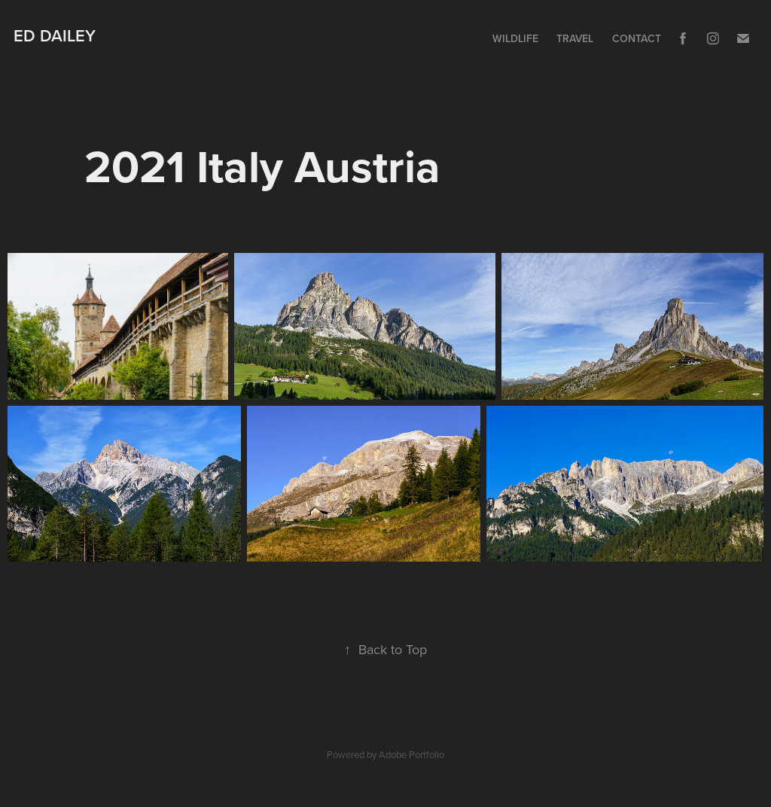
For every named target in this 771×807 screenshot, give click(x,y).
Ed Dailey (55, 35)
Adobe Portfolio (411, 754)
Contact (636, 38)
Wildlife (515, 38)
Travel (574, 38)
